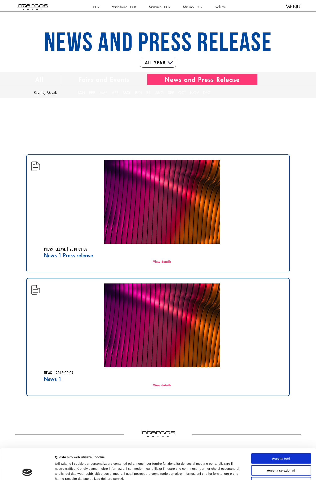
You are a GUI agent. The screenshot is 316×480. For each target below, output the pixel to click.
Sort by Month (45, 92)
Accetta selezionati (281, 442)
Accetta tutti (281, 430)
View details (162, 261)
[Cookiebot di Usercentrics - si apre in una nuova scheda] (27, 472)
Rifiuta (281, 453)
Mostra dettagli (220, 472)
